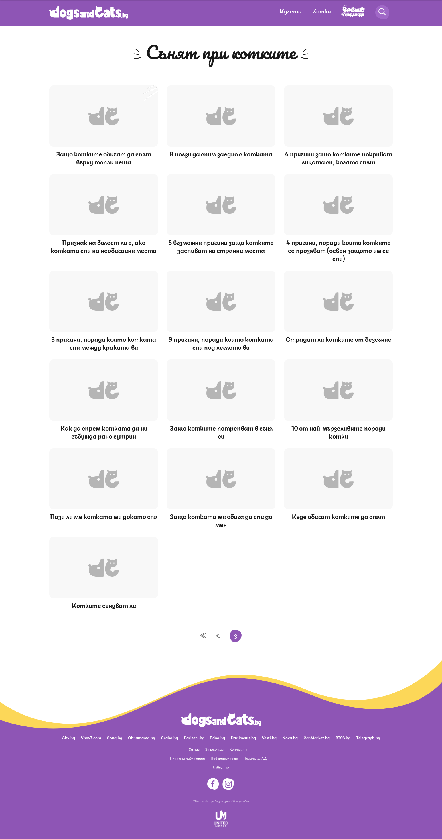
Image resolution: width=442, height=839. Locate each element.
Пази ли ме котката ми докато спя (103, 516)
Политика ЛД (255, 758)
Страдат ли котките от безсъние (338, 338)
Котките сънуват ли (104, 604)
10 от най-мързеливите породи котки (338, 431)
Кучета (291, 11)
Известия (221, 767)
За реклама (214, 749)
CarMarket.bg (316, 737)
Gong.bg (114, 737)
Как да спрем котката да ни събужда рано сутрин (103, 431)
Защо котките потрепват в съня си (221, 431)
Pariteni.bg (194, 737)
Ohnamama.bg (141, 737)
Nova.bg (290, 737)
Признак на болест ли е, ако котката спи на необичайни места (104, 245)
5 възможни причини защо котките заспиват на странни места (221, 245)
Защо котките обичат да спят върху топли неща (103, 157)
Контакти (238, 749)
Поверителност (224, 758)
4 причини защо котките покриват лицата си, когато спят (338, 157)
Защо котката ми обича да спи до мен (221, 520)
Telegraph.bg (368, 737)
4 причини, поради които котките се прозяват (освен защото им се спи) (338, 249)
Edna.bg (217, 737)
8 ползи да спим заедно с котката (221, 153)
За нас (194, 749)
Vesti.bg (269, 737)
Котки (321, 11)
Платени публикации (187, 758)
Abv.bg (68, 737)
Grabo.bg (169, 737)
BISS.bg (343, 737)
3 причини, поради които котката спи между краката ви (103, 342)
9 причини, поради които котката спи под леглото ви (221, 342)
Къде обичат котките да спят (338, 516)
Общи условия (240, 801)
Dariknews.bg (243, 737)
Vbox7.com (91, 737)
